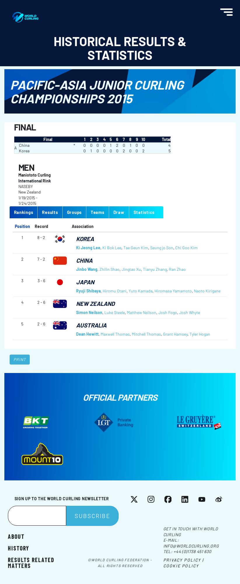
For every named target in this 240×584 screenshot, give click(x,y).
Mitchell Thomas (146, 334)
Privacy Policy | (183, 559)
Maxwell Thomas (115, 334)
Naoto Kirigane (207, 290)
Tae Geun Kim (135, 247)
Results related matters (31, 562)
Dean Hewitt (87, 334)
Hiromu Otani (115, 290)
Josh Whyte (189, 312)
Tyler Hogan (200, 334)
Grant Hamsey (175, 334)
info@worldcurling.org (191, 545)
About (16, 536)
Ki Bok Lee (111, 247)
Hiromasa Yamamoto (173, 290)
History (18, 548)
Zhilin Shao (109, 269)
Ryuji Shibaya (88, 290)
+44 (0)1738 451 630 (192, 551)
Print (19, 359)
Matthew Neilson (141, 312)
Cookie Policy (181, 565)
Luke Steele (114, 312)
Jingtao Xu (131, 269)
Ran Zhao (177, 269)
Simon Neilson (89, 312)
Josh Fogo (167, 312)
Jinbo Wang (86, 269)
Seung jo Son (161, 247)
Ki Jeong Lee (88, 247)
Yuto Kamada (141, 290)
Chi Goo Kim (186, 247)
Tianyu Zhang (155, 269)
